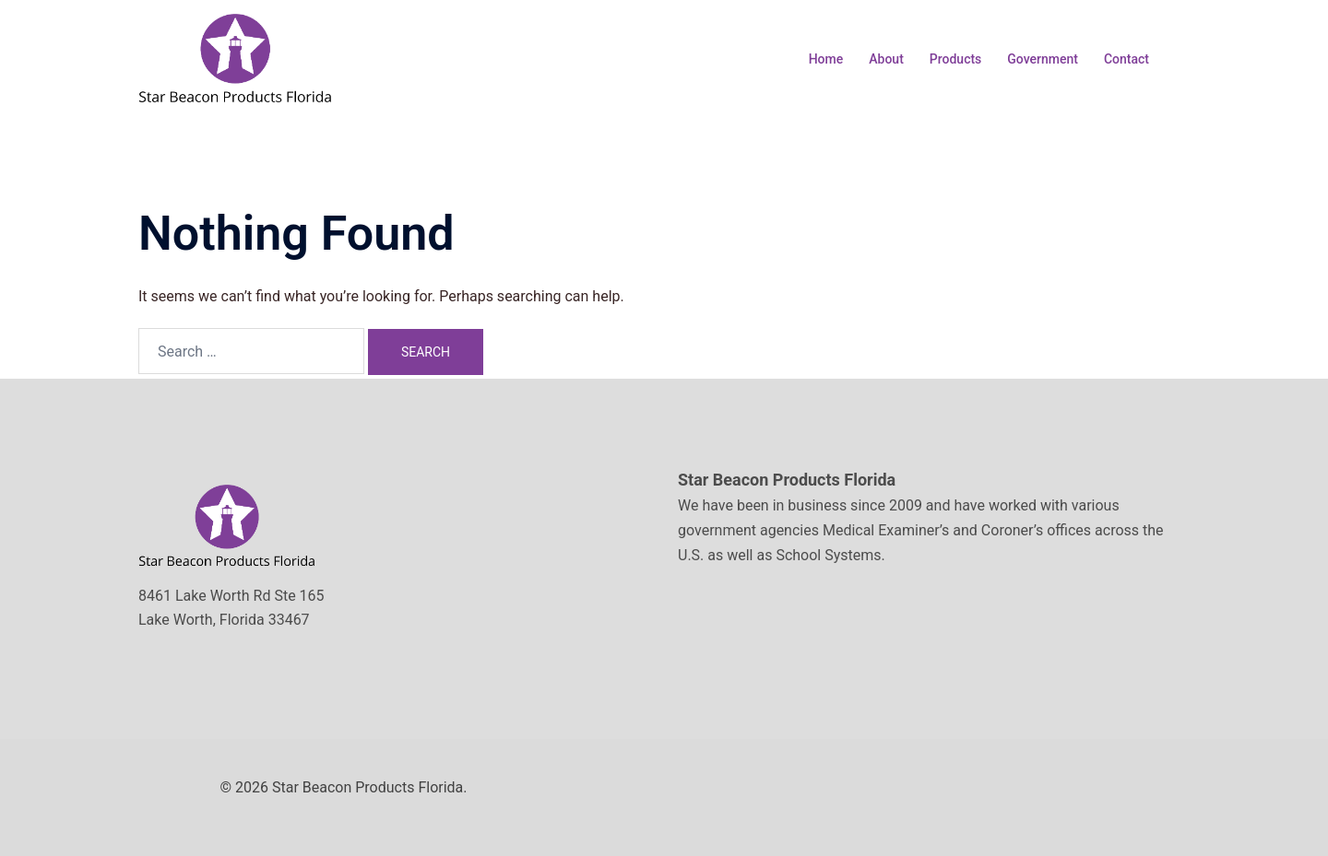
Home (826, 59)
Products (956, 59)
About (886, 59)
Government (1042, 59)
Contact (1126, 59)
